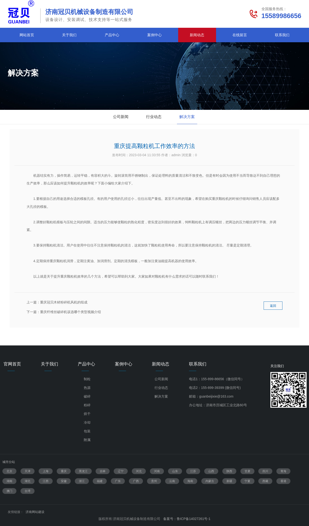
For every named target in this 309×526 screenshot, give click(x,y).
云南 (172, 481)
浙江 (82, 481)
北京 (9, 471)
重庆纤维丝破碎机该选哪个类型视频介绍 (70, 312)
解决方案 (187, 117)
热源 (87, 388)
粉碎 (87, 405)
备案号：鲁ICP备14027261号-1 (187, 519)
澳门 (9, 491)
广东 (118, 481)
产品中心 (112, 35)
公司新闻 (120, 117)
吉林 (102, 471)
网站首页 (27, 35)
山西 (211, 471)
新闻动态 (197, 35)
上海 (46, 471)
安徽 (64, 481)
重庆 (64, 471)
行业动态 (154, 117)
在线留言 (239, 35)
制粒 (87, 379)
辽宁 (121, 471)
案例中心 (154, 35)
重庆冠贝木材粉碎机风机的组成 (63, 302)
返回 (273, 309)
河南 (157, 471)
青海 (283, 471)
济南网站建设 (35, 512)
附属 (87, 440)
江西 (46, 481)
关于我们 (69, 35)
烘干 (87, 414)
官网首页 (12, 364)
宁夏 (247, 481)
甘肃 (247, 471)
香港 (283, 481)
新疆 (229, 481)
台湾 (27, 491)
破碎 (87, 396)
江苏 (193, 471)
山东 (175, 471)
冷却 (87, 422)
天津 (27, 471)
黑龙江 (83, 471)
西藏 (265, 481)
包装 (87, 431)
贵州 (154, 481)
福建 (100, 481)
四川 (265, 471)
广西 (136, 481)
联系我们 (282, 35)
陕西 (229, 471)
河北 (139, 471)
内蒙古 (209, 481)
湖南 (9, 481)
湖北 (27, 481)
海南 (190, 481)
